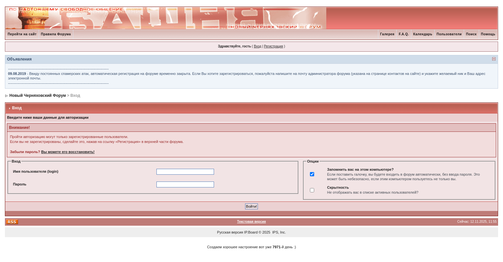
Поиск (471, 34)
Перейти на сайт (22, 34)
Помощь (488, 34)
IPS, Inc (278, 232)
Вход (257, 46)
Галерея (387, 34)
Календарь (422, 34)
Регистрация (273, 46)
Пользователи (449, 34)
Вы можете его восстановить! (68, 152)
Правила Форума (56, 34)
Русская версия (230, 232)
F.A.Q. (404, 34)
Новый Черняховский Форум (37, 95)
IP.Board (251, 232)
